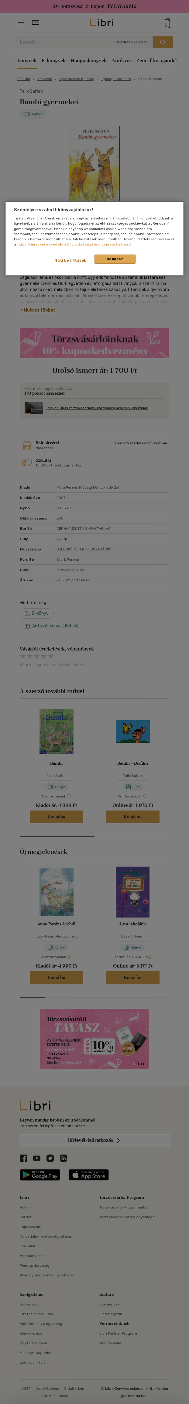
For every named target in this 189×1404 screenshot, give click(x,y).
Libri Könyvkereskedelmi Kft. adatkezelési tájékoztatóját (74, 244)
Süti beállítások (70, 260)
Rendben (115, 259)
